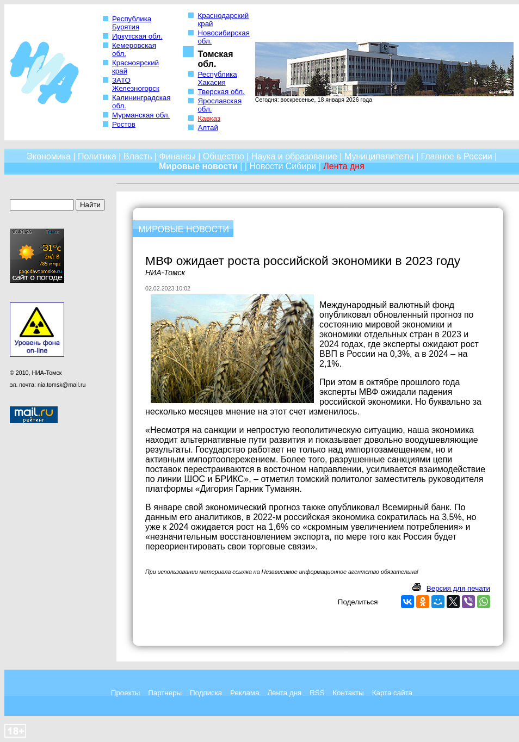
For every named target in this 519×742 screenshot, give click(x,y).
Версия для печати (458, 588)
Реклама (244, 693)
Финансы (177, 156)
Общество (223, 156)
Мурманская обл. (141, 115)
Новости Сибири (282, 166)
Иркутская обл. (137, 36)
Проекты (125, 693)
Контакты (348, 693)
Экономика (48, 156)
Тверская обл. (220, 92)
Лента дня (284, 693)
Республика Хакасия (217, 78)
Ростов (123, 124)
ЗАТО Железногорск (135, 84)
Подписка (206, 693)
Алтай (207, 127)
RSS (317, 693)
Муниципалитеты (379, 156)
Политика (97, 156)
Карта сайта (392, 693)
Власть (137, 156)
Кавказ (208, 118)
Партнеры (165, 693)
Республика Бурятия (131, 23)
